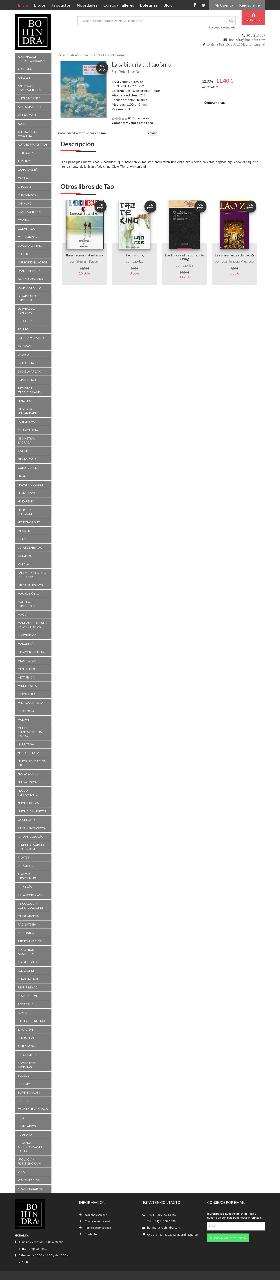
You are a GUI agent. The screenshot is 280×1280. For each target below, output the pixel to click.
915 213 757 (256, 35)
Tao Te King (134, 255)
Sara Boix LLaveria (125, 72)
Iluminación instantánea (84, 255)
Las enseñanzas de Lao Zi (234, 255)
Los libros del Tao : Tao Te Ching (184, 257)
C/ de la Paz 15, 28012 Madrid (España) (236, 44)
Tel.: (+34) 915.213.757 (161, 1215)
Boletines (148, 5)
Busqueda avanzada (222, 27)
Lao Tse (187, 265)
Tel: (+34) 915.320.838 (161, 1221)
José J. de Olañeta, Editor (143, 90)
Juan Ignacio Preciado (238, 261)
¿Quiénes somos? (93, 1214)
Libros (40, 5)
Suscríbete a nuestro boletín (228, 1237)
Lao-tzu (138, 261)
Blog (167, 5)
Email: (103, 133)
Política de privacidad (95, 1227)
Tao (85, 55)
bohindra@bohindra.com (247, 40)
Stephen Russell (88, 261)
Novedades (87, 5)
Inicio (24, 4)
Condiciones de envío (95, 1221)
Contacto (88, 1234)
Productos (61, 5)
